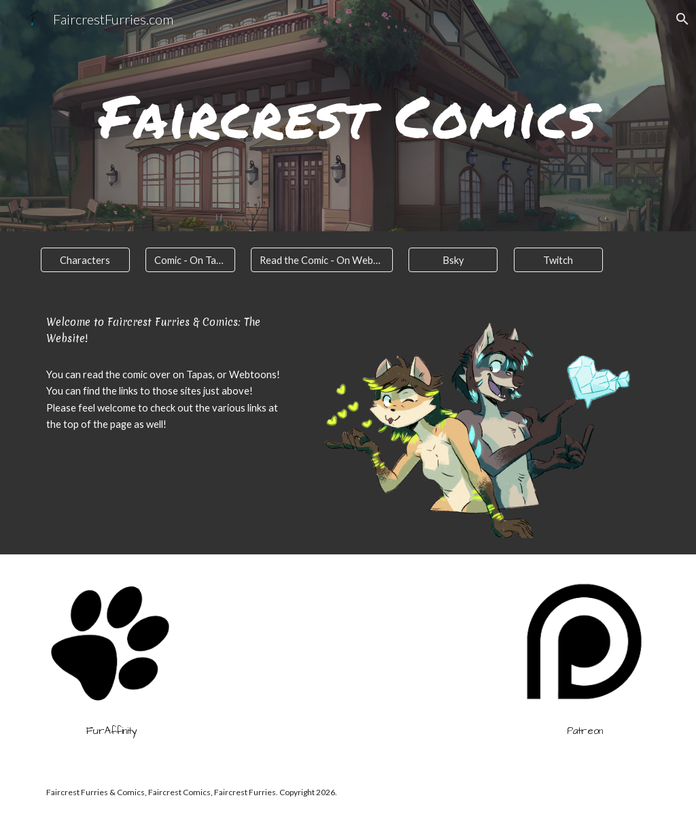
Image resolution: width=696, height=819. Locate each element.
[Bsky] (453, 259)
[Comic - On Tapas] (190, 259)
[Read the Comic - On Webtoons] (321, 259)
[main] (348, 115)
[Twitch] (558, 259)
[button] (679, 19)
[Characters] (85, 259)
